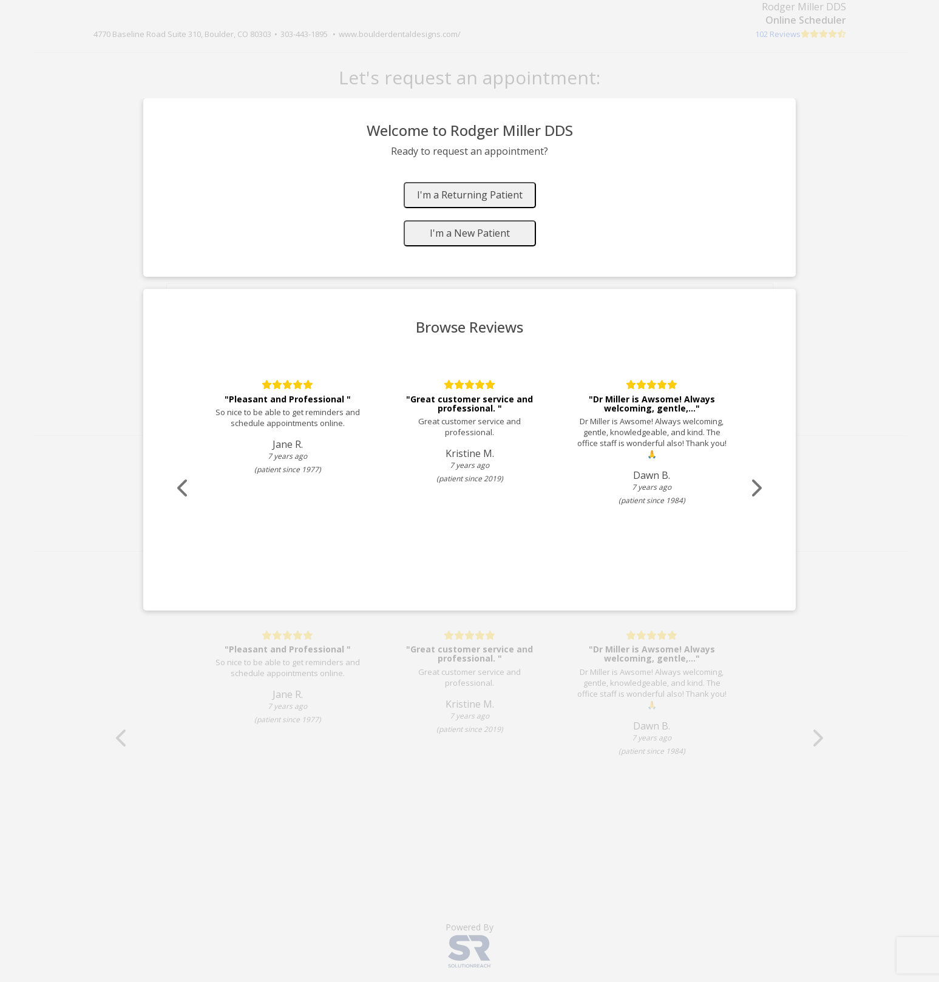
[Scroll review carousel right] (752, 488)
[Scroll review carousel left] (187, 488)
